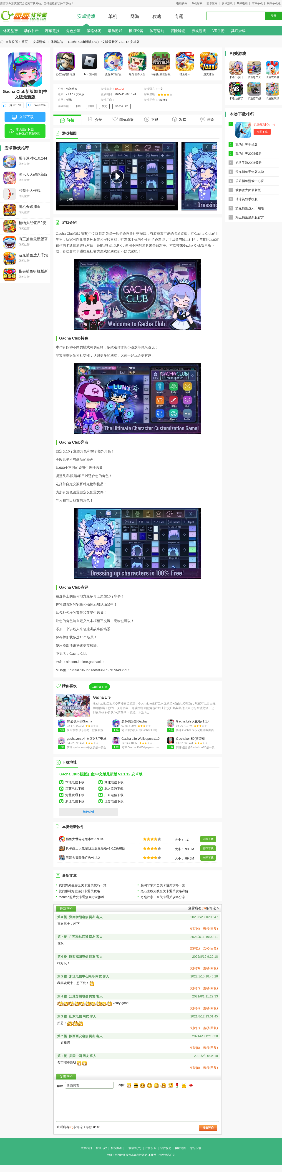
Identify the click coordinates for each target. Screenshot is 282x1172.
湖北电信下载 (113, 782)
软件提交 (165, 1148)
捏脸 (91, 106)
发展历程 (101, 1148)
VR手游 (218, 31)
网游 (134, 16)
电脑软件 (181, 3)
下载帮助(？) (133, 1148)
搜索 (273, 15)
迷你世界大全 (137, 64)
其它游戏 (238, 31)
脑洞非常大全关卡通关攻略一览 (163, 885)
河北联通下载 (74, 795)
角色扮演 (73, 31)
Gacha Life (121, 106)
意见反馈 (195, 1148)
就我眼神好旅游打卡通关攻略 (79, 891)
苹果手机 (257, 3)
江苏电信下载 (74, 788)
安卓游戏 (227, 3)
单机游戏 (196, 3)
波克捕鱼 (208, 64)
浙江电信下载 (74, 801)
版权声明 (116, 1148)
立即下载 (23, 117)
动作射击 (31, 31)
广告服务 (150, 1148)
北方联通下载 (113, 788)
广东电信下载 (113, 795)
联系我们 (86, 1148)
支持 (195, 928)
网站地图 (180, 1148)
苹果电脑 (242, 3)
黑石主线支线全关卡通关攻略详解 (164, 891)
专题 (179, 16)
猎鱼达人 (185, 64)
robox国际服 (89, 64)
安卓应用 (211, 3)
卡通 (78, 106)
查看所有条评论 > (203, 908)
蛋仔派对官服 (113, 64)
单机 (112, 16)
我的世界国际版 (161, 64)
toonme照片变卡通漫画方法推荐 (81, 897)
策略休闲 (94, 31)
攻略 (156, 16)
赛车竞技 (52, 31)
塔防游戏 (115, 31)
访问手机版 (274, 3)
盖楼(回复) (210, 928)
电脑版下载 (25, 132)
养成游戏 (198, 31)
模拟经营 (136, 31)
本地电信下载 (74, 782)
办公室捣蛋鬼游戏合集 (65, 64)
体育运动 (157, 31)
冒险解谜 (178, 31)
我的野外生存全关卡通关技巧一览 (82, 885)
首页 (24, 42)
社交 (104, 106)
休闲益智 (10, 31)
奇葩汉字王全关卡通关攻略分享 (163, 897)
